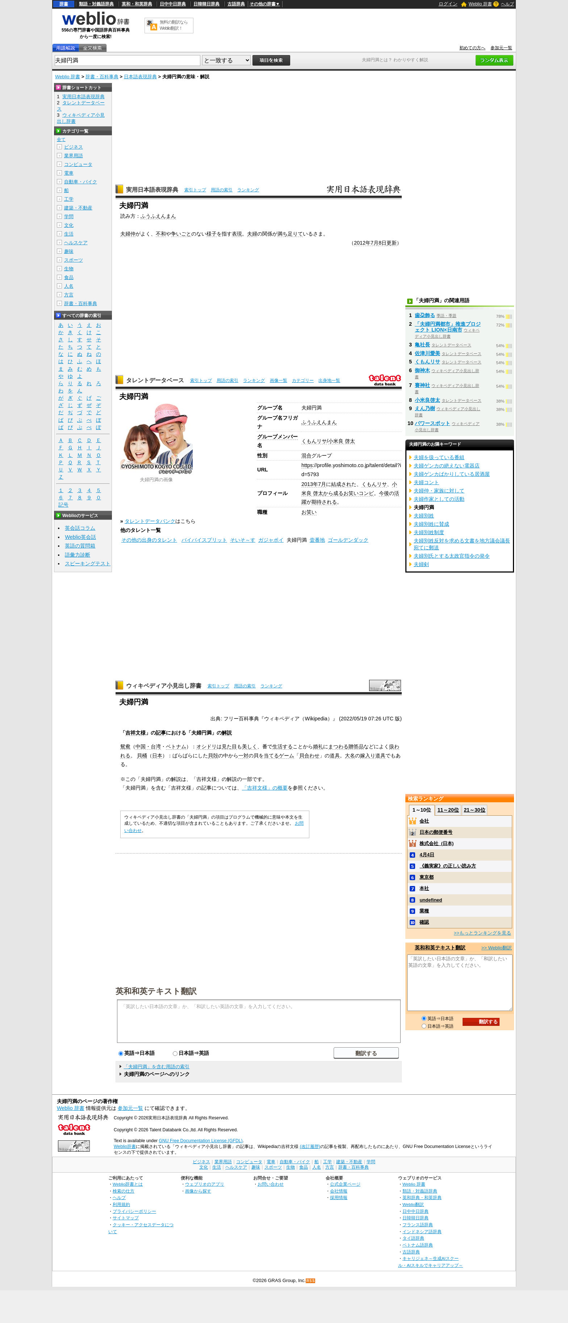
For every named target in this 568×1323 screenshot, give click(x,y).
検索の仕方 (123, 1191)
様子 (211, 234)
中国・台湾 (148, 746)
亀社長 (422, 345)
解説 (227, 733)
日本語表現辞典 (140, 76)
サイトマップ (126, 1217)
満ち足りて (290, 234)
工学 (69, 199)
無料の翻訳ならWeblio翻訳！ (174, 25)
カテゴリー (303, 380)
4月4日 (426, 854)
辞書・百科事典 (101, 76)
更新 (392, 243)
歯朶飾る (425, 315)
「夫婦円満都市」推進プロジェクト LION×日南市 (448, 327)
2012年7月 (366, 243)
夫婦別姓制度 (429, 532)
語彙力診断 (77, 555)
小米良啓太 (427, 400)
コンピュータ (78, 164)
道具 (335, 755)
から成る (333, 493)
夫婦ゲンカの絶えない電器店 (447, 466)
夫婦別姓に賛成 (431, 524)
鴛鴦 (125, 746)
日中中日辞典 (173, 4)
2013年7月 (313, 484)
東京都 (426, 877)
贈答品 (356, 746)
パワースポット (432, 423)
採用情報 (338, 1197)
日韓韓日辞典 (206, 4)
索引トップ (195, 189)
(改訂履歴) (310, 1146)
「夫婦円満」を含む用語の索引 (156, 1066)
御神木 (422, 370)
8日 (383, 243)
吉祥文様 (135, 733)
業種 (424, 911)
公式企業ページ (345, 1184)
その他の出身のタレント (149, 540)
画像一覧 (278, 380)
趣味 (69, 251)
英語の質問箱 (80, 546)
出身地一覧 (329, 380)
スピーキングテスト (87, 563)
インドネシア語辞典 (422, 1231)
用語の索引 (222, 189)
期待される (324, 502)
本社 (424, 888)
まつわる (338, 746)
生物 (69, 268)
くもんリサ (314, 441)
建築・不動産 (78, 208)
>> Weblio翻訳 (496, 947)
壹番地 (317, 540)
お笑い (309, 512)
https (307, 465)
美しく (249, 746)
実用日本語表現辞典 (152, 190)
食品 (69, 277)
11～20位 (448, 810)
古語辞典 (236, 4)
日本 (157, 755)
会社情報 (338, 1191)
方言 (69, 295)
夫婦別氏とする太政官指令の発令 (452, 556)
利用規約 (121, 1204)
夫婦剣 (421, 564)
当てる (271, 755)
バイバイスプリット (204, 540)
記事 (161, 733)
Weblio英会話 (80, 537)
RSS (310, 1281)
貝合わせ (309, 755)
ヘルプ (507, 4)
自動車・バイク (80, 181)
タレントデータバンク (150, 521)
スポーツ (73, 260)
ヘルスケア (76, 242)
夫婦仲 (127, 234)
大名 (350, 755)
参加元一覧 (501, 47)
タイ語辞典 (413, 1238)
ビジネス (73, 147)
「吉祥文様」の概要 (265, 788)
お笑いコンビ (358, 493)
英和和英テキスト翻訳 (156, 990)
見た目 (229, 746)
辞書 (63, 4)
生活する (282, 746)
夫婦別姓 (424, 516)
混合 (306, 455)
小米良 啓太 (341, 441)
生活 (69, 234)
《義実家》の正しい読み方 (447, 866)
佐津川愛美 (427, 353)
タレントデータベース (155, 380)
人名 (69, 286)
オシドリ (206, 746)
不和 (161, 234)
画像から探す (198, 1191)
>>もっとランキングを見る (482, 933)
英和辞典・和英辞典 (422, 1197)
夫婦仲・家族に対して (439, 491)
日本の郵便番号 (435, 832)
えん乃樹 (425, 408)
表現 (237, 234)
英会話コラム (80, 528)
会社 (424, 821)
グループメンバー (277, 437)
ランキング (248, 189)
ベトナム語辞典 (417, 1245)
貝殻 (213, 755)
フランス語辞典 (417, 1224)
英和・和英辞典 (137, 4)
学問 (69, 216)
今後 (384, 493)
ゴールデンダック (348, 540)
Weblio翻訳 (413, 1204)
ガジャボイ (271, 540)
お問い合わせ (271, 1184)
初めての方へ (472, 47)
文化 (69, 225)
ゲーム (286, 755)
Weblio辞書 (125, 1146)
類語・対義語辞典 (96, 4)
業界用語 (73, 155)
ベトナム (176, 746)
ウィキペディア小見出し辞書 (163, 686)
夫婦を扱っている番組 (439, 457)
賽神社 (422, 385)
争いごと (181, 234)
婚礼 (318, 746)
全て (61, 139)
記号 (63, 505)
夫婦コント (426, 482)
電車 (69, 173)
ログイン (448, 4)
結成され (341, 484)
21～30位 (474, 810)
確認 (424, 922)
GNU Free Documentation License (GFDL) (200, 1140)
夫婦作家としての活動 (439, 499)
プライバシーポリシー (134, 1211)
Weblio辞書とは (128, 1184)
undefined (430, 900)
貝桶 (142, 755)
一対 (243, 755)
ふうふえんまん (158, 216)
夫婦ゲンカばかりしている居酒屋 (452, 474)
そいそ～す (242, 540)
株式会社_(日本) (436, 843)
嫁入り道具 (372, 755)
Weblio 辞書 (480, 4)
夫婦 (252, 234)
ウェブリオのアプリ (204, 1184)
